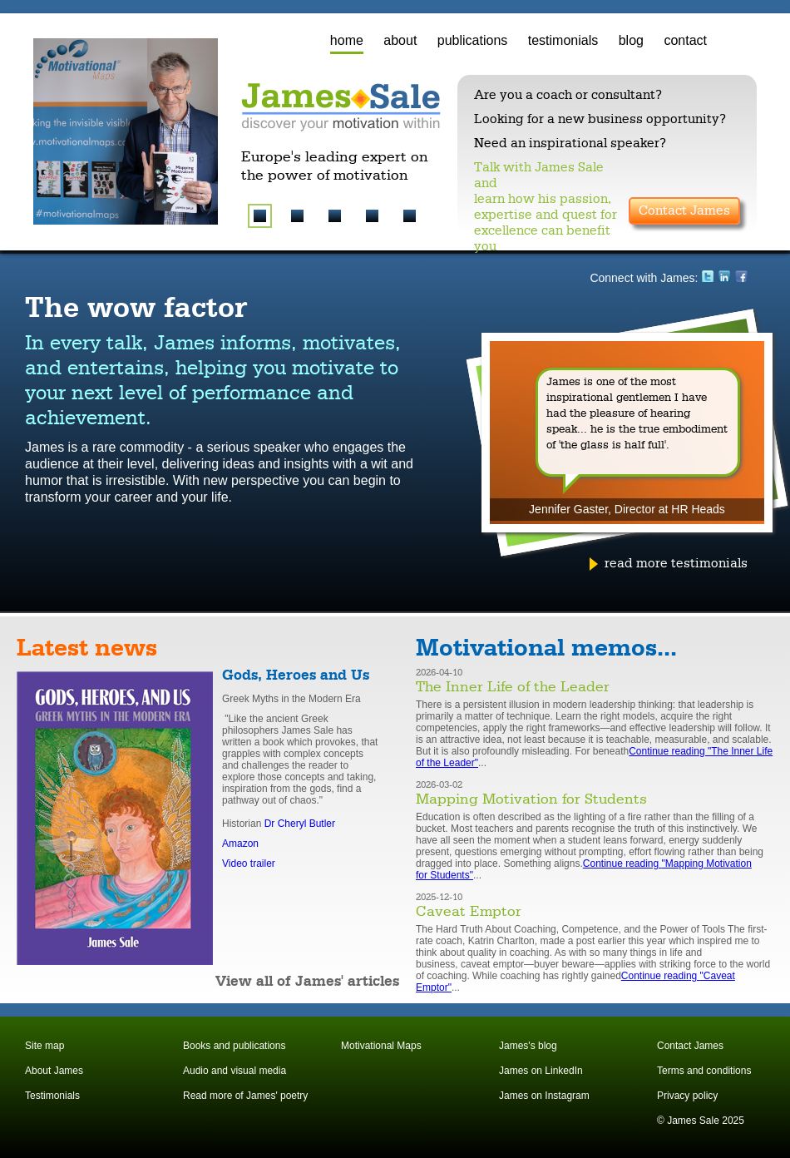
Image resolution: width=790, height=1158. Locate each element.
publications (472, 40)
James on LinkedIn (541, 1070)
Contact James (684, 210)
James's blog (528, 1046)
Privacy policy (687, 1095)
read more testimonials (676, 563)
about (400, 40)
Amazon (240, 843)
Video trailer (248, 863)
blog (631, 40)
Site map (44, 1046)
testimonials (563, 40)
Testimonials (52, 1095)
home (346, 40)
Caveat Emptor (468, 911)
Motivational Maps (381, 1046)
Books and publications (234, 1046)
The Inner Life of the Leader (513, 687)
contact (685, 40)
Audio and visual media (234, 1070)
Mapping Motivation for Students (531, 799)
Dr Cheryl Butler (299, 823)
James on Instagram (544, 1095)
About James (54, 1070)
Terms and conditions (704, 1070)
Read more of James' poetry (245, 1095)
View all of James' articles (307, 981)
